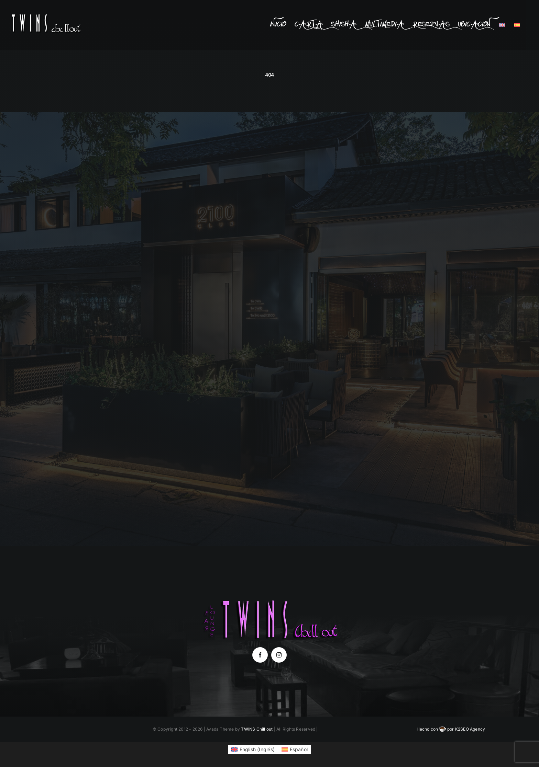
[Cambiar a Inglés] (502, 25)
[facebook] (260, 655)
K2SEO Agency (470, 729)
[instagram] (279, 655)
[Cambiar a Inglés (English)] (253, 749)
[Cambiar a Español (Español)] (294, 749)
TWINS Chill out (257, 729)
